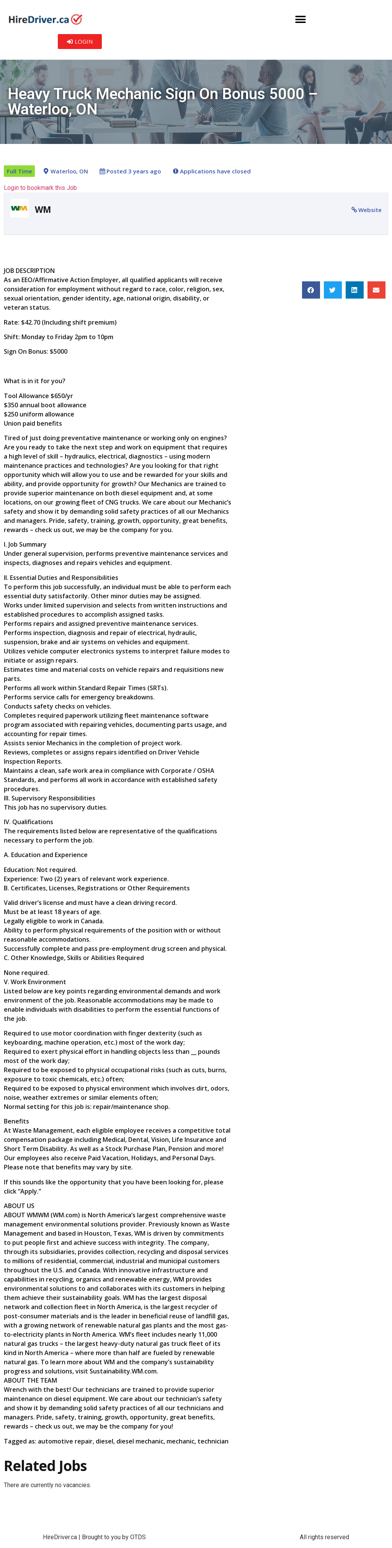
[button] (300, 19)
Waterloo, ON (69, 171)
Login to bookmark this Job (40, 187)
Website (370, 210)
